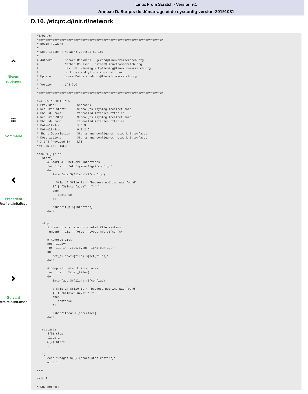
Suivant (13, 297)
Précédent (13, 199)
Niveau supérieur (13, 79)
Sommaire (13, 136)
